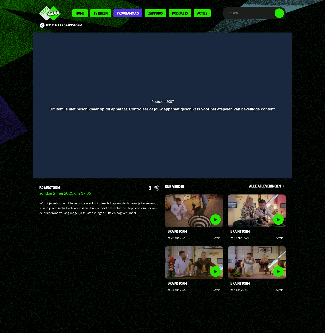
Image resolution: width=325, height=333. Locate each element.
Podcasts (180, 13)
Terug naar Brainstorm (64, 25)
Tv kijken (101, 13)
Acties (202, 13)
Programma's (128, 13)
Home (80, 13)
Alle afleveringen (265, 185)
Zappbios (155, 13)
